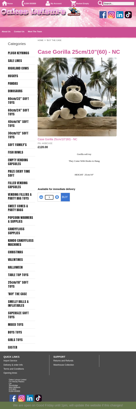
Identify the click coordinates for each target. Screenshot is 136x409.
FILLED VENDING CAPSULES (18, 185)
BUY (65, 197)
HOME (40, 40)
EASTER (12, 347)
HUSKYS (13, 76)
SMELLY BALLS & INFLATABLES (18, 304)
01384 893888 (30, 3)
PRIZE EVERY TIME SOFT (19, 173)
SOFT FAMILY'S (17, 145)
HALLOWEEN (15, 267)
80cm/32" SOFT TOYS (18, 101)
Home (10, 3)
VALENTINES (15, 260)
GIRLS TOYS (15, 340)
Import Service (10, 360)
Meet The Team (35, 31)
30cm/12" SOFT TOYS (18, 135)
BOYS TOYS (15, 332)
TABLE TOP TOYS (18, 275)
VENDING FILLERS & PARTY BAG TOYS (20, 196)
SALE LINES (15, 61)
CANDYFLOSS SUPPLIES (16, 231)
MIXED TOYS (15, 325)
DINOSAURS (15, 91)
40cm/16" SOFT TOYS (18, 124)
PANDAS (13, 83)
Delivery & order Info (13, 365)
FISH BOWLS (15, 152)
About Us (6, 31)
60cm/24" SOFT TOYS (18, 112)
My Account (56, 3)
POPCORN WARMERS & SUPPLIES (20, 220)
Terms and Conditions (14, 369)
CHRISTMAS (15, 252)
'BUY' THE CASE (17, 294)
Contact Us (19, 31)
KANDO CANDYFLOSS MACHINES (21, 243)
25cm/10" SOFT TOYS (18, 284)
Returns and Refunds (63, 360)
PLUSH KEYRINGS (18, 53)
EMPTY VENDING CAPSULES (18, 162)
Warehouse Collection (63, 365)
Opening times (10, 373)
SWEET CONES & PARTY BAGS (18, 208)
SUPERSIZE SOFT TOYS (18, 315)
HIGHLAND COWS (18, 68)
